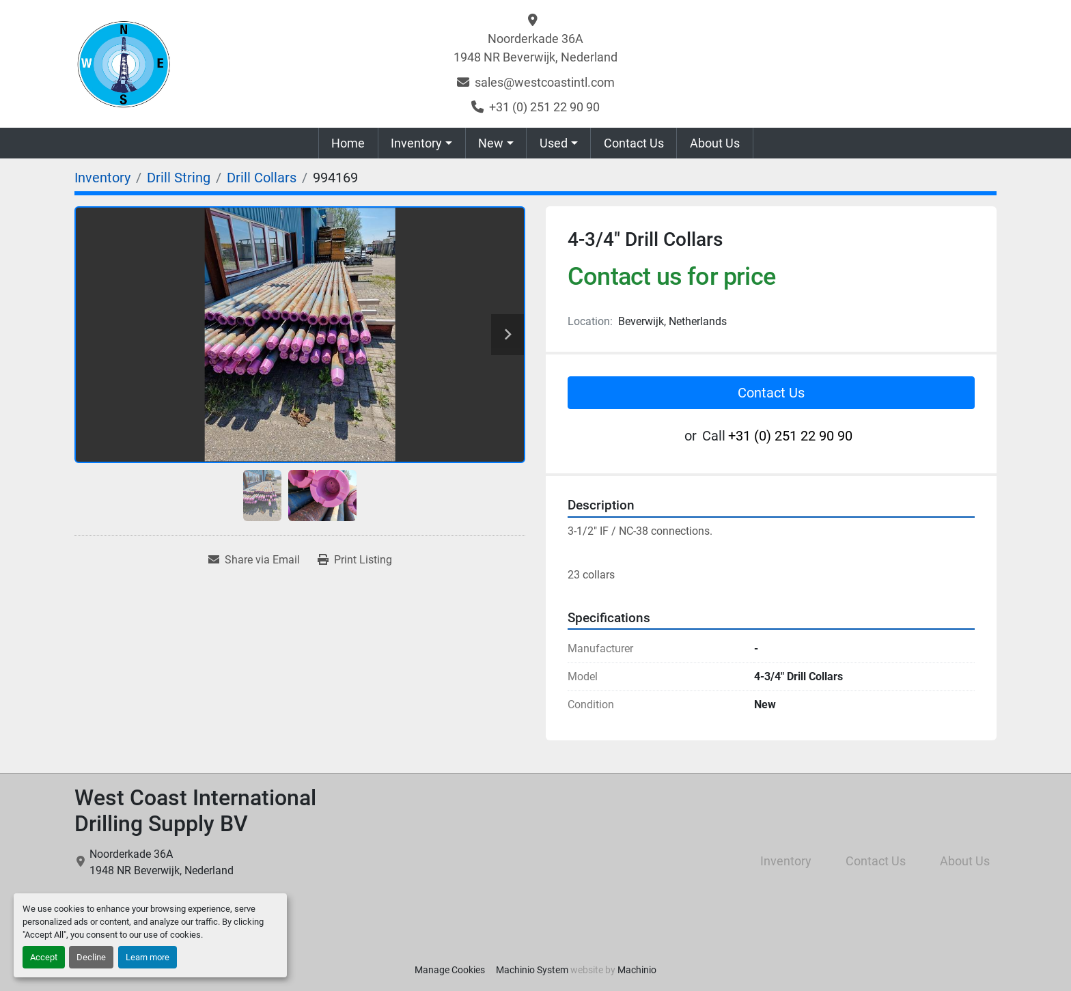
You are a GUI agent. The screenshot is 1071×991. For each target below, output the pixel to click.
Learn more (147, 957)
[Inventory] (102, 177)
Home (348, 143)
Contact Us (634, 143)
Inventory (416, 143)
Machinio (636, 969)
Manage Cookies (450, 969)
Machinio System (532, 969)
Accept (43, 957)
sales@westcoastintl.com (545, 82)
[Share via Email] (254, 560)
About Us (715, 143)
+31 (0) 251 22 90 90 (544, 107)
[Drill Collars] (261, 177)
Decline (91, 957)
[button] (421, 143)
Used (554, 143)
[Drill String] (178, 177)
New (490, 143)
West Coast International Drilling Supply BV (195, 811)
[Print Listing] (355, 560)
